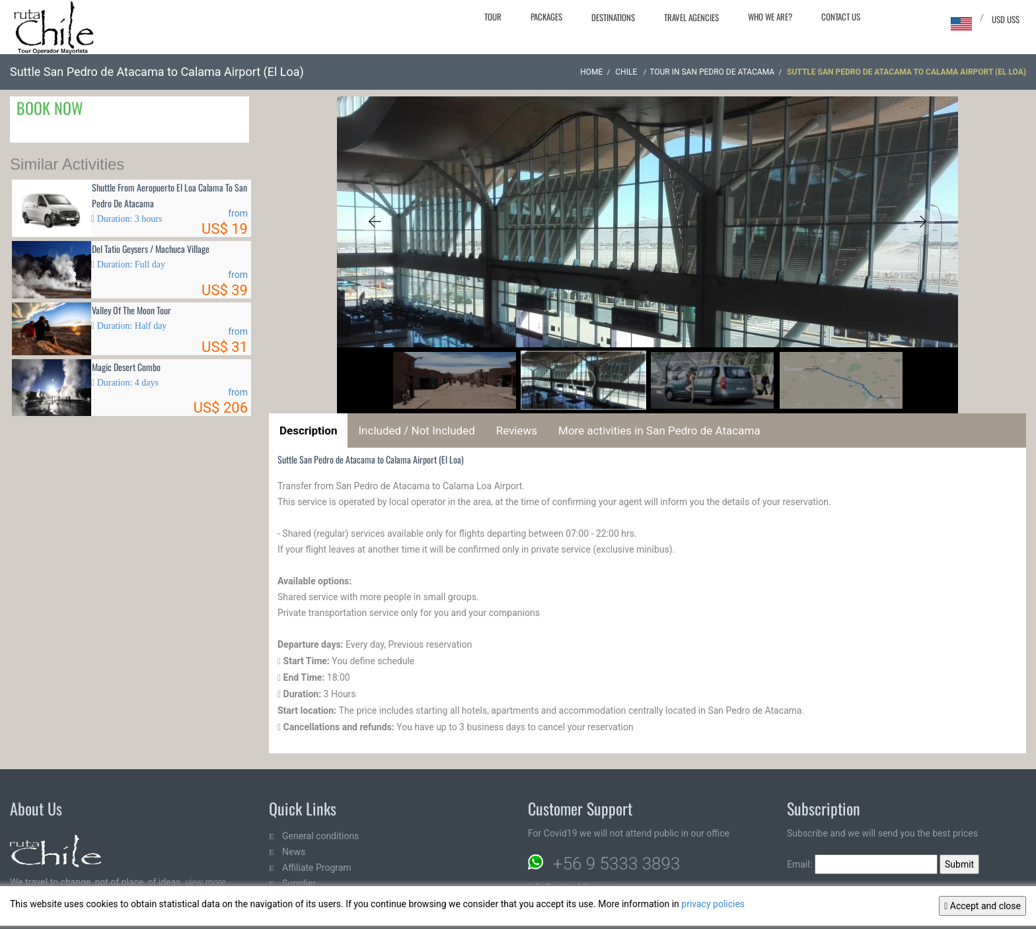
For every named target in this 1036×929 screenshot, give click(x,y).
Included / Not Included (416, 430)
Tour (492, 16)
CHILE (627, 72)
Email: (862, 864)
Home (591, 72)
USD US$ (1005, 19)
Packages (546, 16)
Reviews (516, 430)
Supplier (299, 883)
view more (205, 882)
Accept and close (982, 906)
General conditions (320, 836)
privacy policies (713, 904)
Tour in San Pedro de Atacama (711, 72)
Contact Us (840, 16)
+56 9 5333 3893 (616, 864)
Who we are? (770, 16)
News (293, 851)
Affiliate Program (317, 867)
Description (308, 430)
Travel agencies (691, 17)
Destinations (613, 17)
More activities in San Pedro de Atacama (659, 430)
